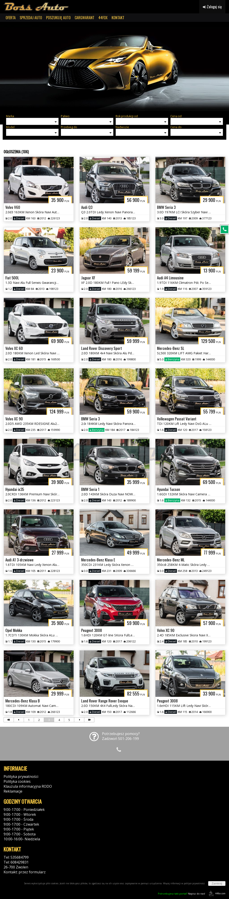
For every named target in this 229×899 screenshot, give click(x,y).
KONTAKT (118, 17)
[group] (114, 66)
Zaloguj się (212, 6)
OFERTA (11, 17)
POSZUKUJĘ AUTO (58, 17)
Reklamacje (13, 791)
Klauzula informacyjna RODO (28, 786)
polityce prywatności (194, 883)
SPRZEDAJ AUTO (31, 17)
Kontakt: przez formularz (25, 872)
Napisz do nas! (181, 893)
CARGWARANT (84, 17)
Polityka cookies (17, 781)
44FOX (103, 17)
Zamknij (217, 883)
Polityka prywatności (21, 776)
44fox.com (216, 893)
